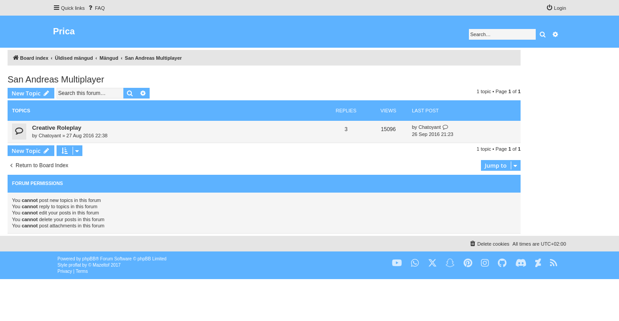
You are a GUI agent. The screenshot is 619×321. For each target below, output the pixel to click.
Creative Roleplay (102, 127)
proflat (75, 265)
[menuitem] (96, 8)
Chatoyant (95, 135)
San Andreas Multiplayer (101, 79)
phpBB (89, 258)
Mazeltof (101, 265)
